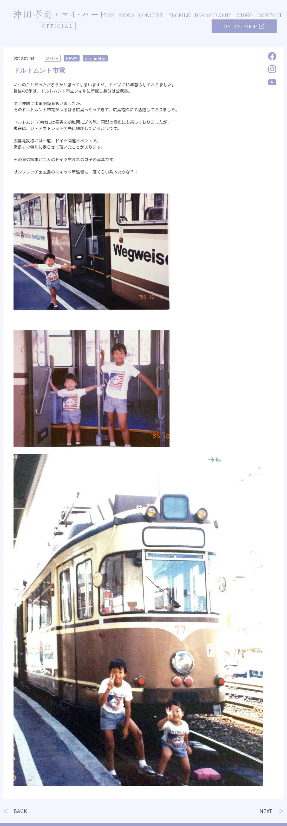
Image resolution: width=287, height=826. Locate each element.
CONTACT (269, 15)
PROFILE (179, 15)
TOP (109, 15)
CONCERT (151, 15)
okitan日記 (95, 58)
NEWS (126, 15)
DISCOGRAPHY (213, 15)
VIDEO (245, 15)
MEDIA (52, 58)
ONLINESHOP (244, 26)
